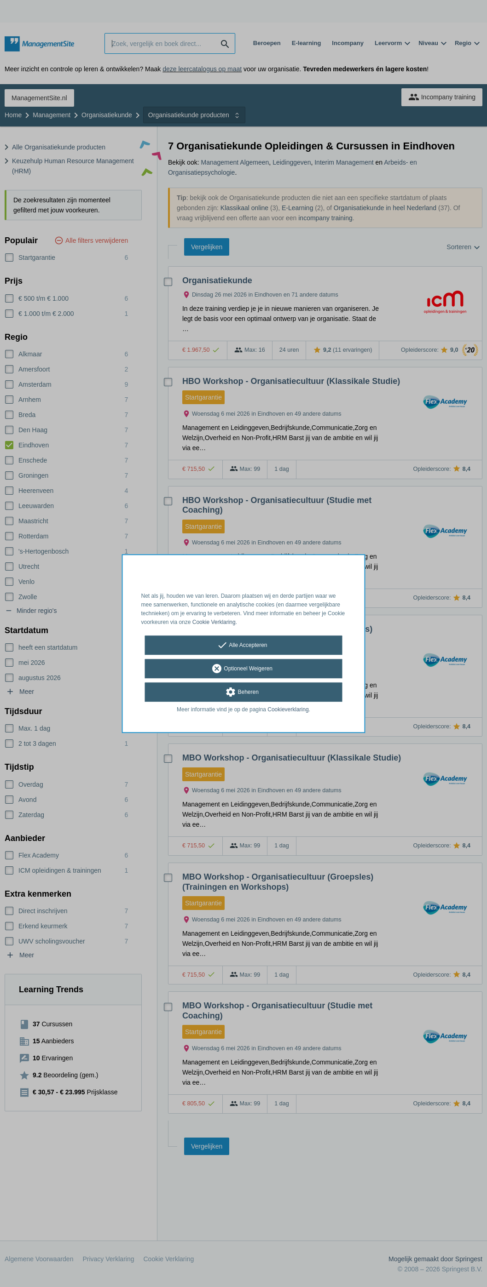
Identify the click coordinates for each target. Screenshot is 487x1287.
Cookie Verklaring (214, 622)
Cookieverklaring (287, 710)
